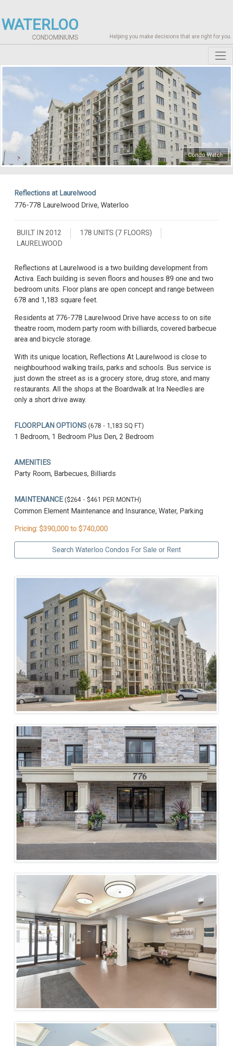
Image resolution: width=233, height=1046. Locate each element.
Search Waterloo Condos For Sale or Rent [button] (116, 549)
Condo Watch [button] (205, 154)
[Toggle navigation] (220, 56)
